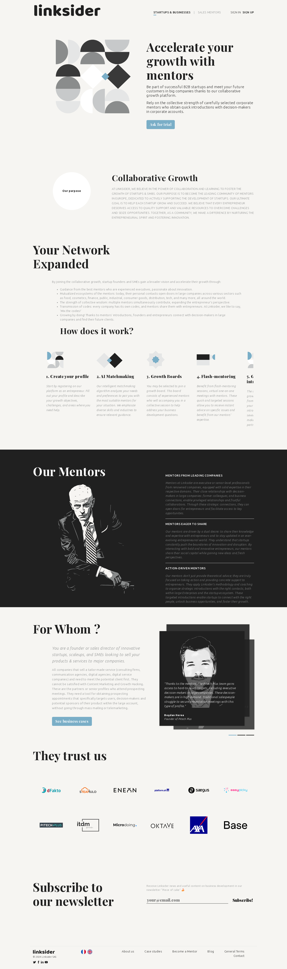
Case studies (153, 951)
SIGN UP (248, 12)
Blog (210, 951)
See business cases (71, 721)
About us (128, 951)
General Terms (234, 951)
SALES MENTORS (209, 12)
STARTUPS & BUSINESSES (172, 12)
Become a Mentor (184, 951)
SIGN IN (236, 12)
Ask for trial (160, 124)
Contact (239, 955)
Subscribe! (243, 900)
